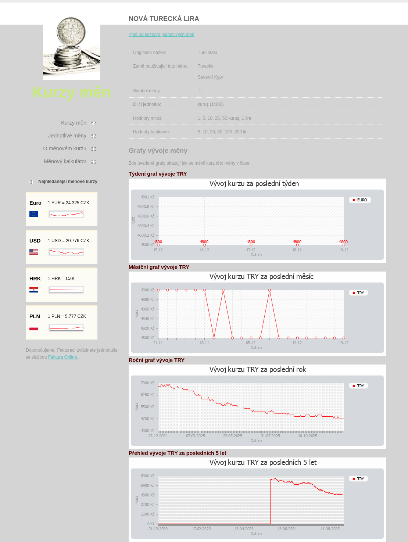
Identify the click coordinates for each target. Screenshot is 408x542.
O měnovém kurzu (64, 148)
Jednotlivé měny (67, 136)
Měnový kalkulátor (65, 161)
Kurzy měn (73, 123)
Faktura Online (62, 357)
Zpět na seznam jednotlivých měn (161, 34)
